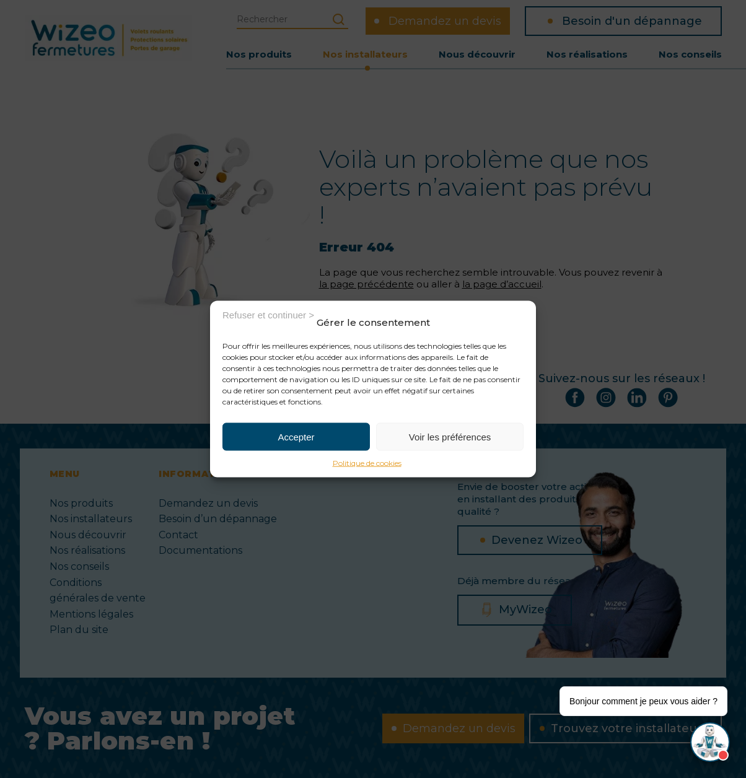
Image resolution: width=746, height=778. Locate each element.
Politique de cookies (367, 463)
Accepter (296, 436)
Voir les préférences (450, 436)
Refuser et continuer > (268, 314)
